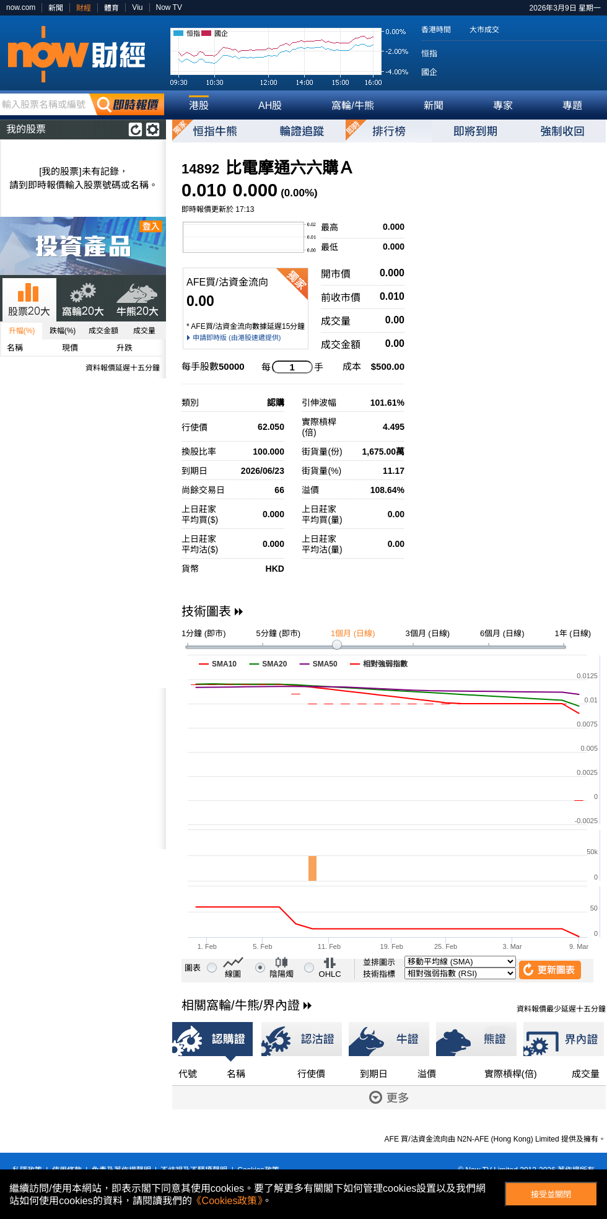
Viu (137, 7)
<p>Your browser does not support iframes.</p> (83, 768)
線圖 (233, 974)
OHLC (330, 974)
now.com (20, 7)
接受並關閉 (551, 1194)
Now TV (169, 7)
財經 (83, 8)
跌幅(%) (63, 330)
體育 (111, 8)
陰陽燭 (281, 974)
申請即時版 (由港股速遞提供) (237, 337)
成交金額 (103, 330)
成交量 (144, 330)
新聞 (55, 8)
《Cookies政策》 (227, 1200)
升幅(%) (22, 330)
